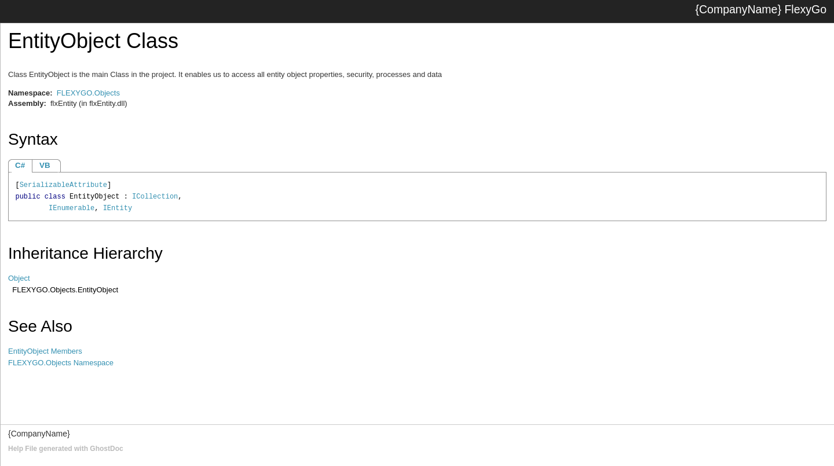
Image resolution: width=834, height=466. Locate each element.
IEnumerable (71, 208)
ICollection (155, 197)
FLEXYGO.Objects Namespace (61, 362)
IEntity (117, 208)
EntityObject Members (45, 351)
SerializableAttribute (63, 185)
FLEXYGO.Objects (88, 93)
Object (19, 278)
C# (20, 165)
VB (44, 165)
